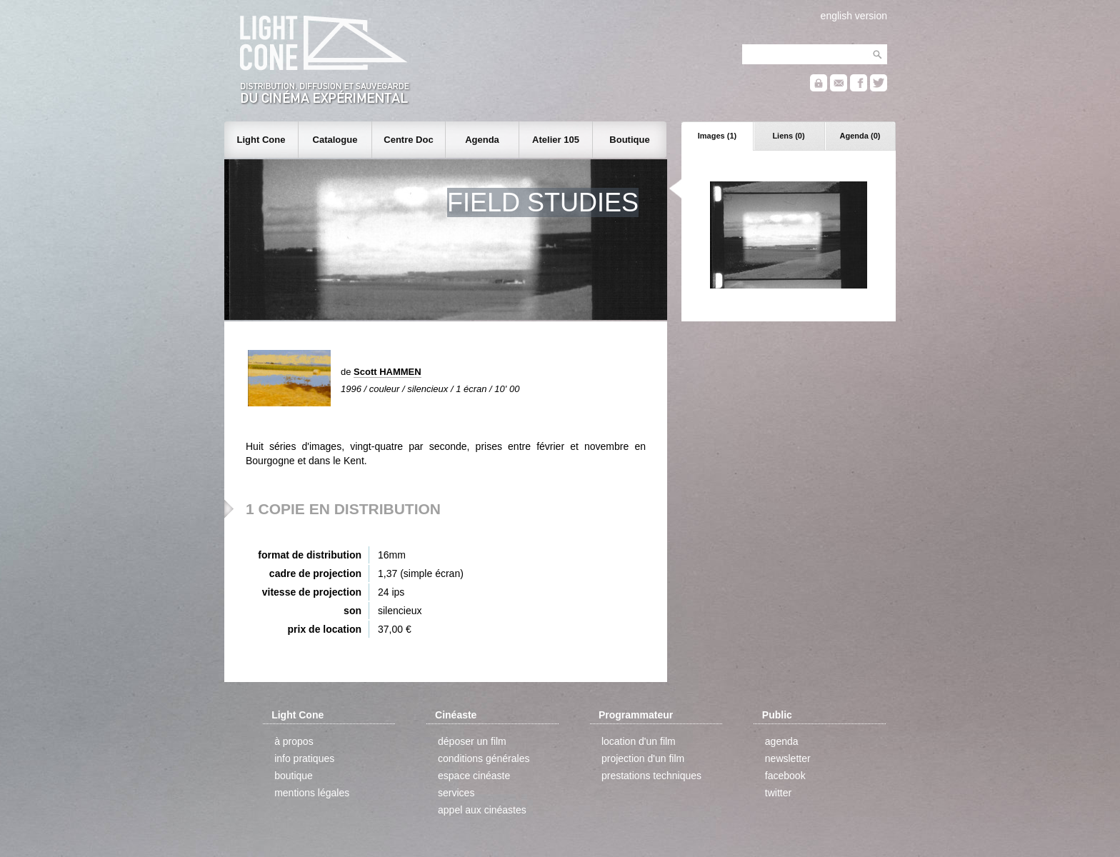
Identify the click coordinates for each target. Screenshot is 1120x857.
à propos (293, 741)
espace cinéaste (474, 775)
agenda (782, 741)
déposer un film (472, 741)
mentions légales (311, 792)
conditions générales (483, 758)
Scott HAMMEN (387, 371)
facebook (785, 775)
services (456, 792)
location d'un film (638, 741)
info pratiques (304, 758)
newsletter (788, 758)
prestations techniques (651, 775)
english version (854, 15)
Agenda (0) (860, 135)
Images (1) (717, 135)
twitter (778, 792)
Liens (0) (788, 135)
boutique (293, 775)
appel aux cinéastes (482, 810)
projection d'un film (642, 758)
